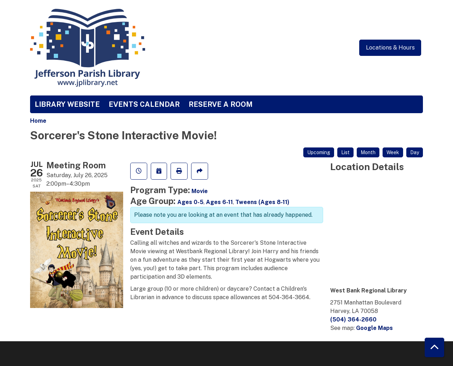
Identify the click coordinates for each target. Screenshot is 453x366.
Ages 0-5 (190, 202)
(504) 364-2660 (353, 319)
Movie (199, 191)
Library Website (67, 104)
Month (368, 152)
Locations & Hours (390, 47)
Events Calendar (144, 104)
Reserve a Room (221, 104)
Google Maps (374, 328)
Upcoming (318, 152)
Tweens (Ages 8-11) (262, 202)
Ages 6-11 (219, 202)
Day (414, 152)
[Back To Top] (434, 347)
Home (38, 120)
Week (392, 152)
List (345, 152)
